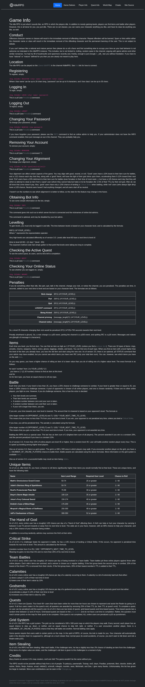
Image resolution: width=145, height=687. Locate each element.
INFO (56, 134)
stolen (65, 459)
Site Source (129, 5)
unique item (101, 346)
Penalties (27, 98)
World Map (107, 5)
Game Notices (69, 5)
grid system (75, 612)
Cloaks (118, 5)
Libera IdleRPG (44, 65)
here (20, 357)
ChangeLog (66, 669)
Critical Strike (85, 185)
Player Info (83, 5)
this (76, 65)
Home (57, 5)
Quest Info (95, 5)
